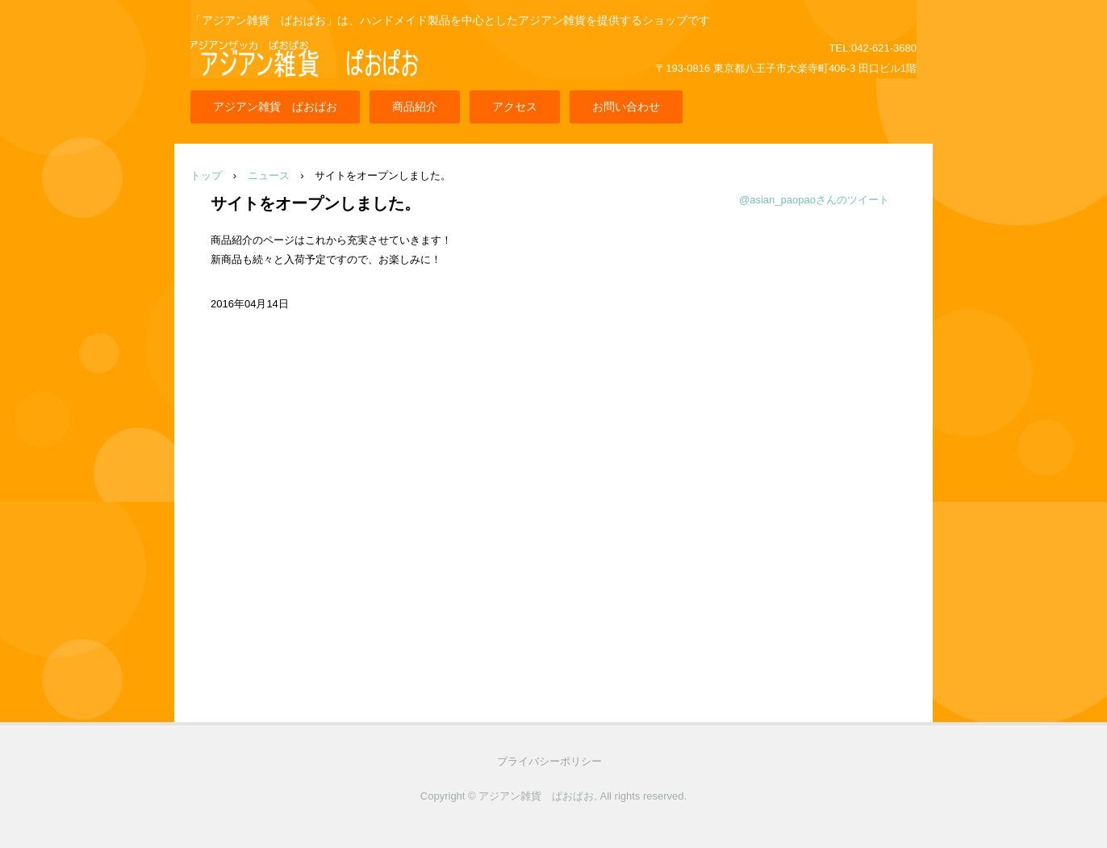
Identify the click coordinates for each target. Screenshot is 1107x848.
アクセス (514, 106)
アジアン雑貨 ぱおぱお (275, 106)
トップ (206, 175)
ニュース (269, 175)
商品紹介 (414, 106)
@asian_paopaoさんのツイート (814, 200)
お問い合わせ (626, 106)
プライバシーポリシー (549, 761)
